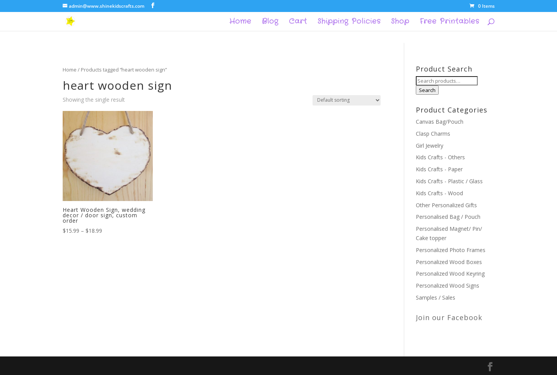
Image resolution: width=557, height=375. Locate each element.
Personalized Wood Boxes (449, 262)
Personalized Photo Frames (450, 250)
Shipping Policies (349, 22)
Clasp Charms (433, 133)
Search (427, 90)
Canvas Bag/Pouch (439, 121)
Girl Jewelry (429, 145)
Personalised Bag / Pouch (448, 216)
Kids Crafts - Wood (439, 193)
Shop (400, 22)
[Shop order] (347, 100)
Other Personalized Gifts (446, 205)
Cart (298, 22)
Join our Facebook (449, 317)
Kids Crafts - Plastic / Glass (449, 181)
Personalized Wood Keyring (450, 273)
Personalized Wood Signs (447, 285)
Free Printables (449, 22)
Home (240, 22)
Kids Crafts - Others (440, 157)
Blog (270, 22)
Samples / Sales (435, 297)
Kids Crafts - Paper (439, 169)
